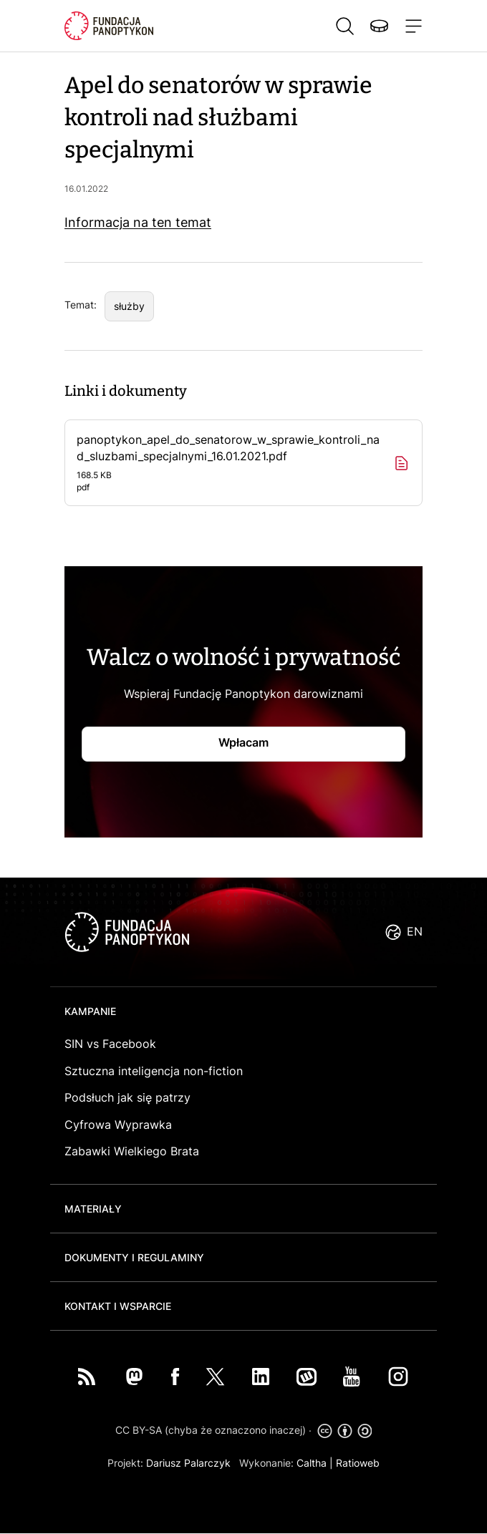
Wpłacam (243, 742)
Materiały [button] (93, 1209)
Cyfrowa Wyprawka (118, 1124)
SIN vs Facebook (110, 1044)
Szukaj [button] (344, 25)
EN (415, 931)
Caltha (311, 1463)
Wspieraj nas (379, 25)
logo (126, 932)
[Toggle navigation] (411, 25)
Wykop (306, 1376)
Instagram (398, 1376)
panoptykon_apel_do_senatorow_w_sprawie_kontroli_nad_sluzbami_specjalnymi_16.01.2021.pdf (229, 462)
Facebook (175, 1376)
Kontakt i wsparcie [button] (117, 1306)
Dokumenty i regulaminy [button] (134, 1257)
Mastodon (133, 1376)
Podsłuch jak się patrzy (127, 1097)
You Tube (351, 1376)
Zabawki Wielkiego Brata (131, 1151)
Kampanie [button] (90, 1011)
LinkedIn (260, 1376)
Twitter (215, 1376)
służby (129, 306)
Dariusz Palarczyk (188, 1463)
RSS (86, 1376)
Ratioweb (358, 1463)
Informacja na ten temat (137, 222)
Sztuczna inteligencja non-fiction (153, 1071)
